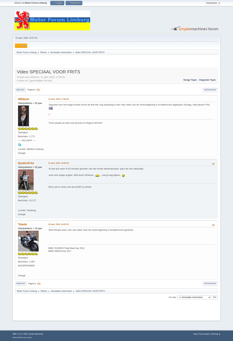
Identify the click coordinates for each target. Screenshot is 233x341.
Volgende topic (207, 80)
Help (195, 334)
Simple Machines (36, 334)
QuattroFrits (26, 163)
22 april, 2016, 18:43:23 (58, 224)
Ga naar (172, 297)
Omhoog (20, 284)
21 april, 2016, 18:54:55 (58, 163)
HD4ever (23, 99)
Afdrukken (210, 90)
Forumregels (204, 334)
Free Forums (27, 337)
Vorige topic (190, 80)
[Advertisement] (55, 62)
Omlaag (20, 90)
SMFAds (15, 337)
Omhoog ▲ (216, 334)
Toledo (22, 224)
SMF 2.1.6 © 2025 (20, 334)
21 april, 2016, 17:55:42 (58, 99)
